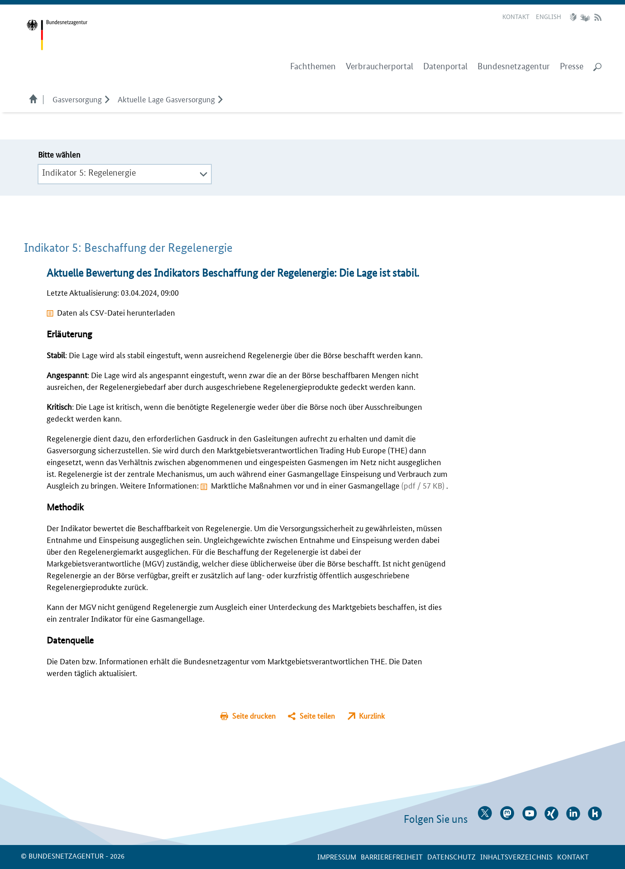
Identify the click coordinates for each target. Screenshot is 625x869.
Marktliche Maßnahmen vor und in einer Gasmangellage (328, 485)
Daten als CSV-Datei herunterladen (116, 312)
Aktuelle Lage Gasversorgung (166, 98)
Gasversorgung (77, 98)
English (548, 16)
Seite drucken (254, 716)
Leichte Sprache (574, 17)
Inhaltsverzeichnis (516, 856)
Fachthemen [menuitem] (313, 66)
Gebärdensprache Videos (585, 17)
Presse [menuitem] (571, 66)
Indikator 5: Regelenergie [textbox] (89, 173)
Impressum (336, 856)
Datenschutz (451, 856)
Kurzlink (372, 716)
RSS (597, 17)
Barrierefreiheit (392, 856)
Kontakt (516, 16)
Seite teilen (317, 716)
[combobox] (125, 173)
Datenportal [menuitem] (445, 66)
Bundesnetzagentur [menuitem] (513, 66)
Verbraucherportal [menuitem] (379, 66)
